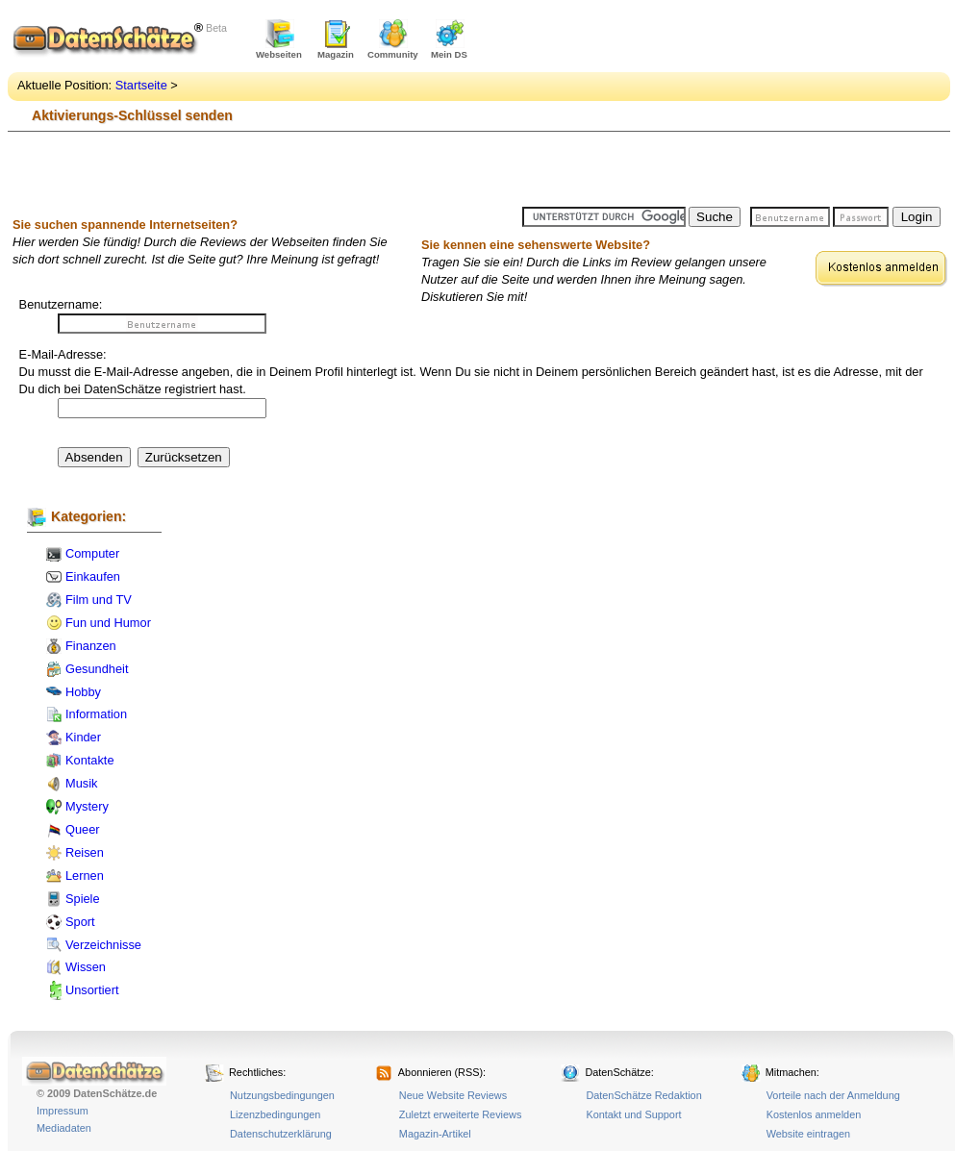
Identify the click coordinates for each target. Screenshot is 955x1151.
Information (96, 714)
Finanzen (90, 645)
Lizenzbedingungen (275, 1114)
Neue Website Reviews (453, 1095)
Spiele (82, 898)
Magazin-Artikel (435, 1133)
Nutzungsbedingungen (282, 1095)
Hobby (83, 692)
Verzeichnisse (103, 945)
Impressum (62, 1110)
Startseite (141, 85)
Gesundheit (96, 669)
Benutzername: (61, 304)
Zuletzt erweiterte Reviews (460, 1114)
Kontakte (89, 760)
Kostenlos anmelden (814, 1114)
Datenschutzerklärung (281, 1133)
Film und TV (98, 599)
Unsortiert (91, 990)
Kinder (83, 737)
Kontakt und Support (633, 1114)
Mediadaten (64, 1128)
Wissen (85, 967)
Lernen (84, 875)
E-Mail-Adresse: (63, 354)
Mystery (87, 806)
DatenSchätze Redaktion (643, 1095)
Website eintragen (808, 1133)
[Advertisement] (619, 106)
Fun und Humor (108, 622)
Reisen (84, 852)
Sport (80, 921)
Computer (92, 553)
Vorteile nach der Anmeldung (833, 1095)
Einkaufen (92, 576)
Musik (81, 783)
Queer (82, 829)
